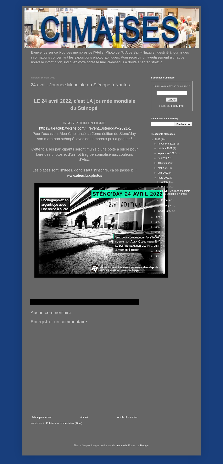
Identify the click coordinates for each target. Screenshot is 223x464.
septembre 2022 (167, 153)
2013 (158, 256)
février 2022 (165, 206)
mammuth (121, 445)
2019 (158, 226)
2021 (158, 217)
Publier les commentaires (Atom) (64, 423)
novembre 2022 (167, 143)
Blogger (144, 445)
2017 (158, 236)
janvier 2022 (165, 210)
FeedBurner (177, 105)
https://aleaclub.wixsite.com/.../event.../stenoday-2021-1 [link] (85, 128)
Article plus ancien (127, 417)
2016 (158, 241)
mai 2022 (163, 168)
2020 (158, 221)
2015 (158, 246)
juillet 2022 (164, 163)
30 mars (166, 181)
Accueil (84, 417)
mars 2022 (164, 177)
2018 (158, 231)
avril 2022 (163, 172)
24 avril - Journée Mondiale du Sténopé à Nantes (175, 192)
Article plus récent (41, 417)
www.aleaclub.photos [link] (84, 175)
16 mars (166, 186)
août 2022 (163, 158)
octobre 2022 (165, 148)
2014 (158, 251)
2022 (158, 139)
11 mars (166, 200)
